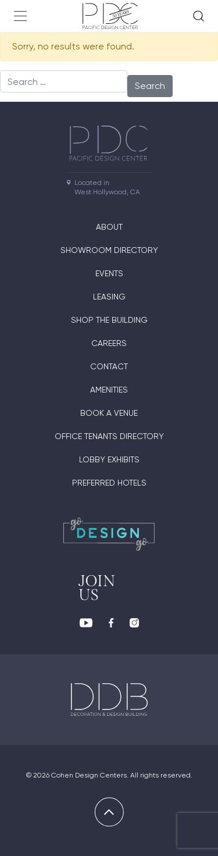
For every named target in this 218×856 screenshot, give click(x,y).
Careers (109, 343)
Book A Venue (109, 413)
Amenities (109, 389)
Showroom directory (109, 250)
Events (109, 273)
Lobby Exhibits (109, 459)
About (109, 226)
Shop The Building (109, 319)
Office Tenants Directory (109, 436)
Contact (109, 366)
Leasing (109, 296)
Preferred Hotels (109, 482)
